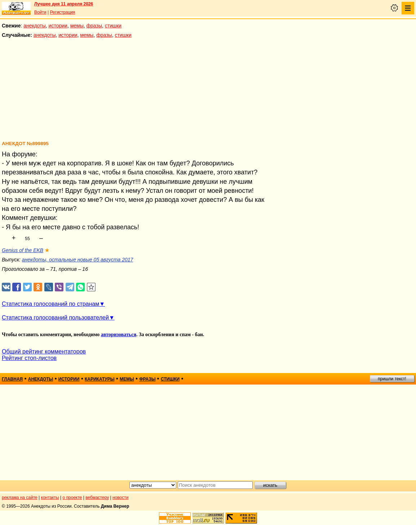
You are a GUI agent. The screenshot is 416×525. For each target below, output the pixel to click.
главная (12, 379)
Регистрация (62, 12)
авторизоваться (118, 334)
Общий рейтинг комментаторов (44, 351)
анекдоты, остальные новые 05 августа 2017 (77, 259)
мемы (77, 26)
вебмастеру (97, 497)
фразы (94, 26)
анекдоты (34, 26)
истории (58, 26)
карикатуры (100, 379)
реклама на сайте (19, 497)
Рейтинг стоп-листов (29, 358)
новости (120, 497)
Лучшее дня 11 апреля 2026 (63, 3)
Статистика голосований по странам (50, 304)
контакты (50, 497)
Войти (40, 12)
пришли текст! (392, 378)
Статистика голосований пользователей (55, 317)
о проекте (72, 497)
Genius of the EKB (22, 250)
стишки (113, 26)
